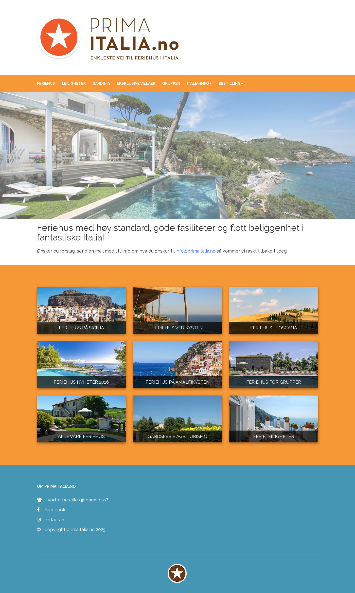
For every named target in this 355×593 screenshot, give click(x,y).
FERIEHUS (46, 83)
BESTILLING (230, 83)
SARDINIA (101, 83)
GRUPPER (171, 83)
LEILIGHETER (74, 83)
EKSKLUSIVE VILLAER (136, 83)
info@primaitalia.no (195, 251)
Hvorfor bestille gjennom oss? (72, 499)
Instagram (51, 519)
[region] (177, 155)
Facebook (51, 509)
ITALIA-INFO (199, 83)
